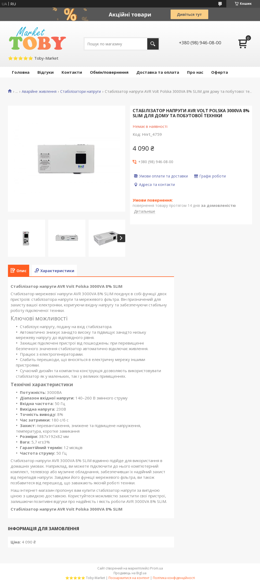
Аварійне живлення (39, 91)
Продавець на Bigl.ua (130, 573)
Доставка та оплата (157, 72)
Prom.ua (156, 568)
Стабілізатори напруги (80, 91)
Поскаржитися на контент (129, 578)
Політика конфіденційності (174, 578)
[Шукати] (153, 44)
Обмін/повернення (109, 72)
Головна (20, 72)
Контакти (72, 72)
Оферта (219, 72)
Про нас (195, 72)
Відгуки (45, 72)
